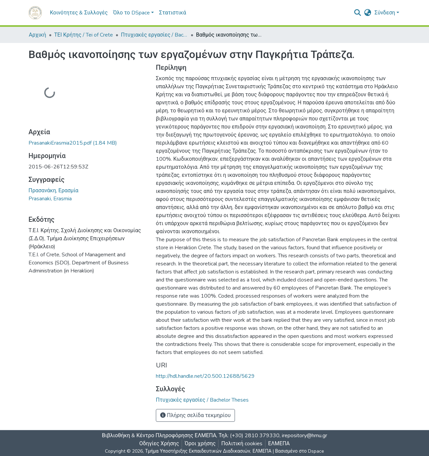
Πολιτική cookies (241, 443)
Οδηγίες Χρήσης (159, 443)
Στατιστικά (172, 12)
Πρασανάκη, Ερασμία (53, 190)
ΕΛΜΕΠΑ (279, 443)
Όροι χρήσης (200, 443)
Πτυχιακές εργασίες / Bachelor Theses (154, 35)
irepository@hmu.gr (304, 435)
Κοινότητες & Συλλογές (79, 12)
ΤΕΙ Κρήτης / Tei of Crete (83, 35)
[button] (367, 13)
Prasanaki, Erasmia (50, 198)
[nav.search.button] (357, 12)
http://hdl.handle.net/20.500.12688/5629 (205, 376)
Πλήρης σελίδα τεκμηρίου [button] (195, 415)
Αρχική (37, 35)
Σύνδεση (385, 12)
